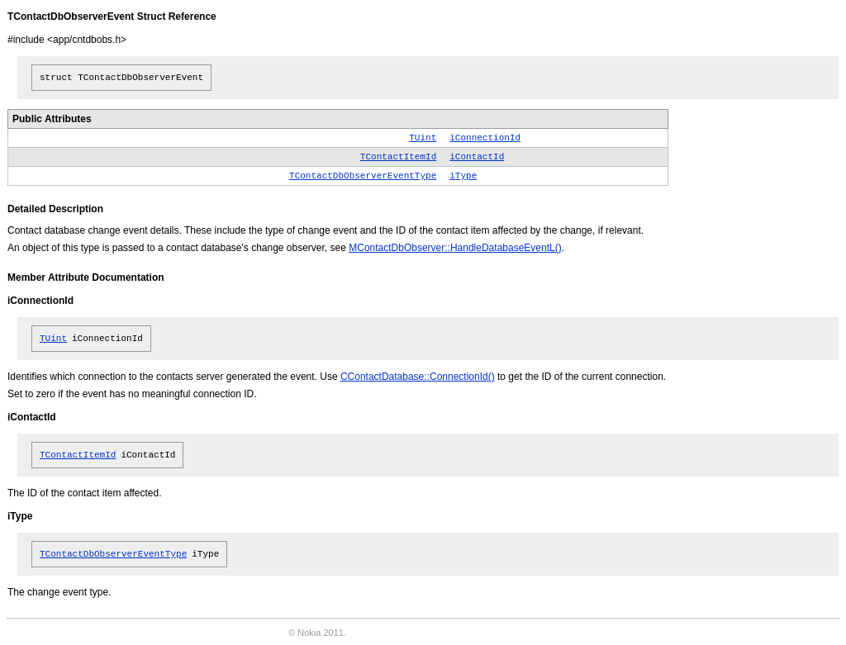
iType (463, 176)
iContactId (476, 157)
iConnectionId (484, 138)
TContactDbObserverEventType (362, 176)
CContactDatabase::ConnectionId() (417, 376)
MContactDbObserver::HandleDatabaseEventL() (455, 248)
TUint (422, 138)
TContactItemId (398, 157)
